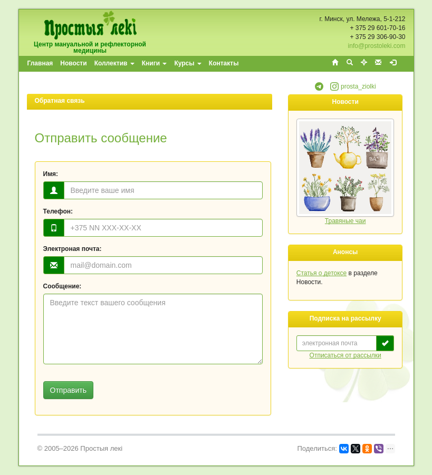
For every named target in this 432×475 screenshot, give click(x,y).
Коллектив (114, 63)
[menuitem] (40, 64)
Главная (40, 63)
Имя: (51, 174)
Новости (73, 63)
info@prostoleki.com (377, 46)
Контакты (224, 63)
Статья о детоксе (321, 273)
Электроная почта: (72, 249)
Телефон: (58, 211)
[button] (319, 88)
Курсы (187, 63)
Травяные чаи (345, 221)
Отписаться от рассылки (345, 355)
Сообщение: (62, 286)
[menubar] (133, 64)
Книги (154, 63)
